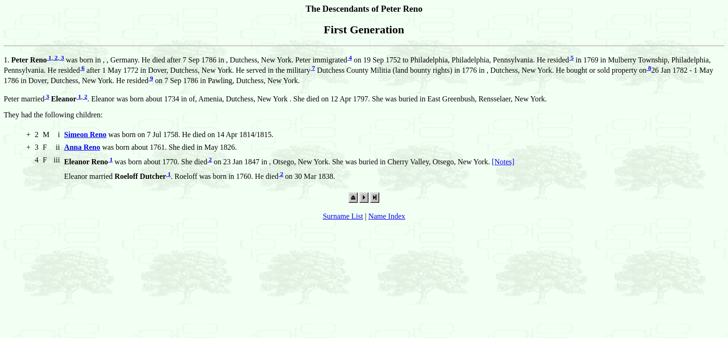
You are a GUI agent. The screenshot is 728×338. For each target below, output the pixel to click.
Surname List (343, 216)
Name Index (387, 216)
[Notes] (503, 162)
